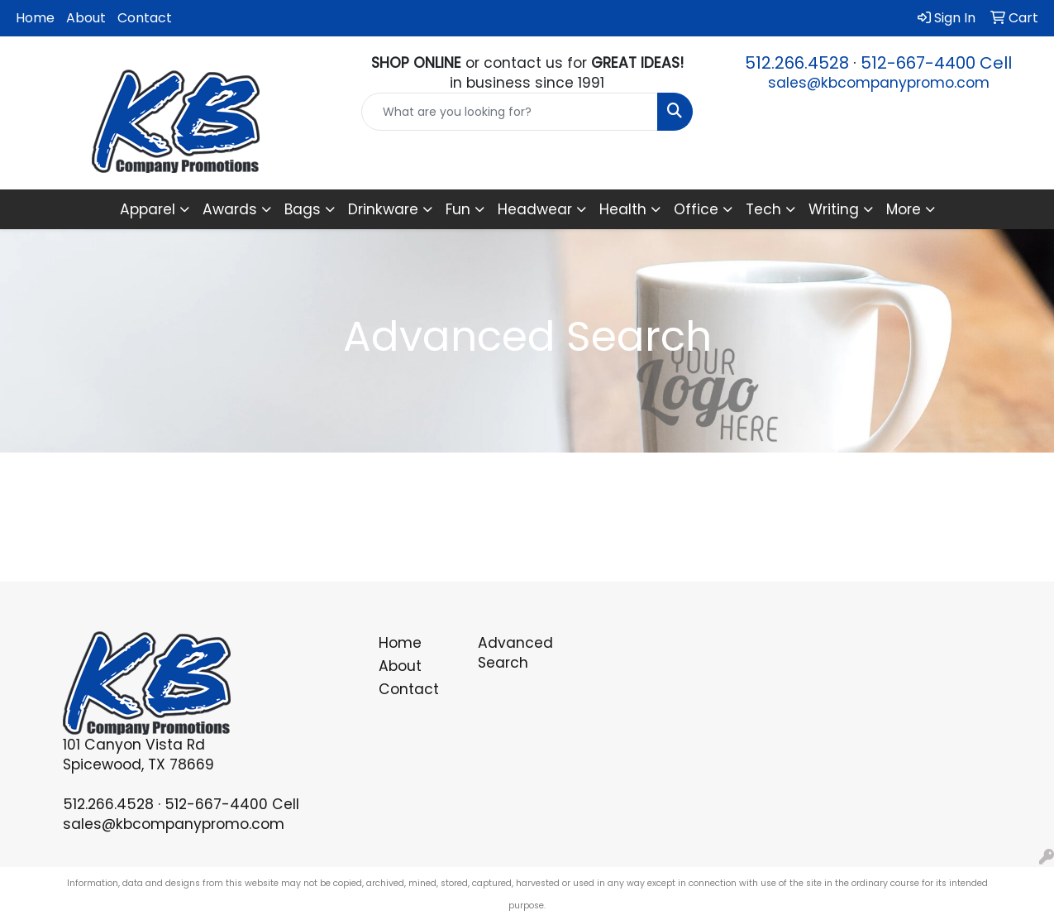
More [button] (903, 209)
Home (35, 17)
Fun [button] (458, 209)
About (86, 17)
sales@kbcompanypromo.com (879, 83)
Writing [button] (833, 209)
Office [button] (696, 209)
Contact (144, 17)
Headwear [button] (535, 209)
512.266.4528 (797, 62)
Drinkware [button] (383, 209)
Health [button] (622, 209)
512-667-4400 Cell (936, 62)
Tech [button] (763, 209)
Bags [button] (302, 209)
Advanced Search (515, 653)
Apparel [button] (147, 209)
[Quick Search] (509, 112)
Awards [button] (230, 209)
